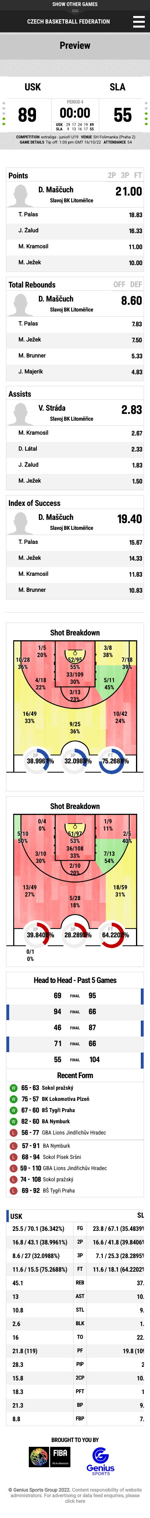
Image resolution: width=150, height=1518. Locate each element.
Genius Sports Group (100, 1461)
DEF (136, 284)
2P (112, 175)
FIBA (49, 1461)
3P (125, 175)
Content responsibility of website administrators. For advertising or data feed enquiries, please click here (76, 1495)
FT (138, 175)
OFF (119, 284)
